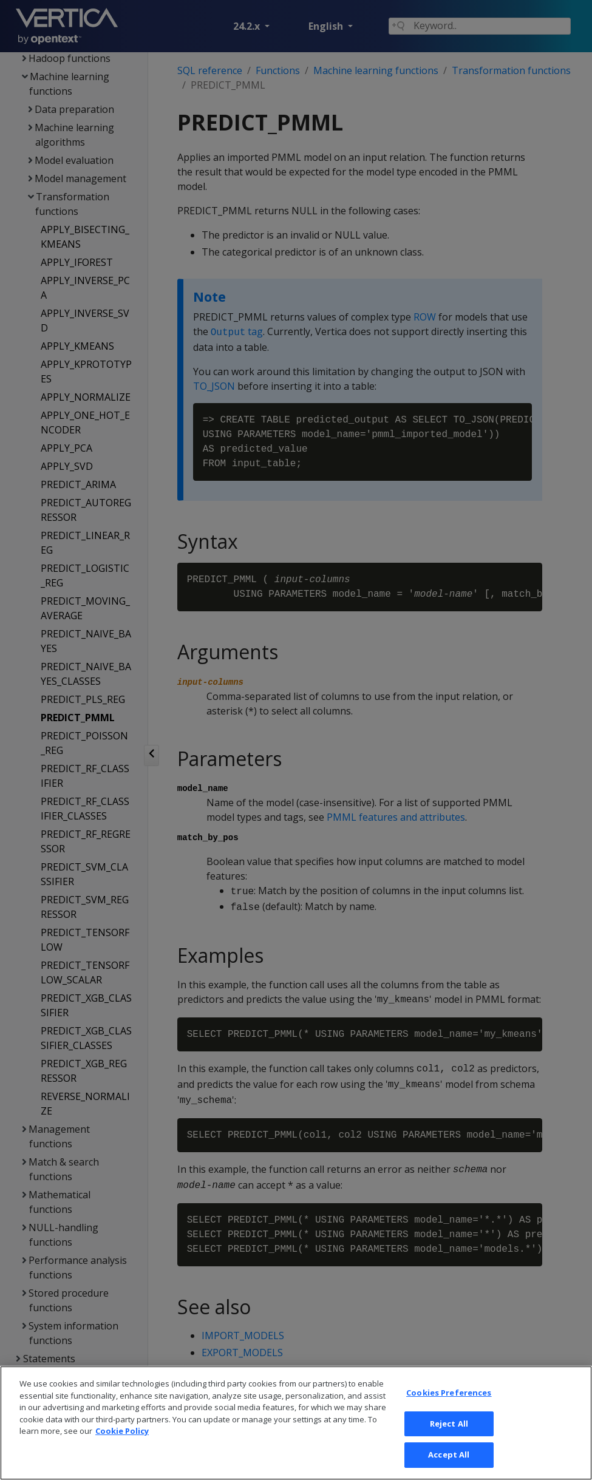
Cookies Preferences (448, 1452)
